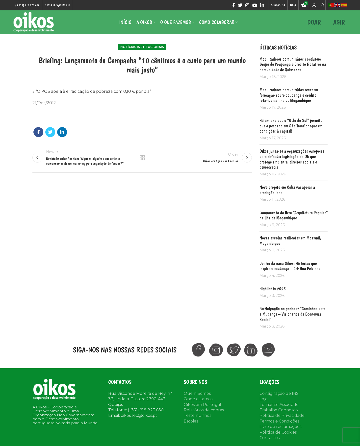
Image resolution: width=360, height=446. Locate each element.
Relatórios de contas (204, 410)
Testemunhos (197, 415)
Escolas (191, 421)
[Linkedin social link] (262, 5)
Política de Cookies (278, 432)
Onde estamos (198, 399)
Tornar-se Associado (279, 404)
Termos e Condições (279, 421)
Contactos (269, 437)
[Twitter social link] (240, 5)
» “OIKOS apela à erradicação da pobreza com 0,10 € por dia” (91, 91)
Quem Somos (197, 393)
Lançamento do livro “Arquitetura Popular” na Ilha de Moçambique (293, 215)
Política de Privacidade (282, 415)
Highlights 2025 (272, 288)
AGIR (339, 22)
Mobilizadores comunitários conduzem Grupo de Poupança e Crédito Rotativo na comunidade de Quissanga (292, 64)
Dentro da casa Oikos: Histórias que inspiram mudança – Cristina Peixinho (289, 266)
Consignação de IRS (279, 393)
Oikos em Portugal (202, 404)
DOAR (314, 22)
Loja (263, 399)
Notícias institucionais (142, 47)
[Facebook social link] (233, 5)
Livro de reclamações (280, 426)
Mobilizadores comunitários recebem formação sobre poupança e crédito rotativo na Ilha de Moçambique (288, 95)
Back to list (142, 158)
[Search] (321, 5)
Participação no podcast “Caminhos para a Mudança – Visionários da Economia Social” (292, 314)
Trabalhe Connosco (278, 410)
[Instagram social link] (247, 5)
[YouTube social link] (255, 5)
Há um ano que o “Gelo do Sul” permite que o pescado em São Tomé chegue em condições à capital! (291, 126)
